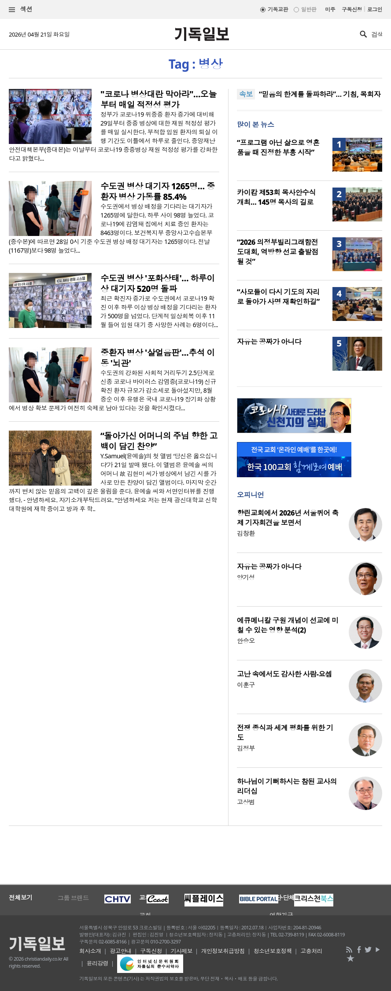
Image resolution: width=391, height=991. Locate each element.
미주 (330, 9)
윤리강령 (97, 963)
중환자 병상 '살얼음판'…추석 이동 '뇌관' (157, 358)
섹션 (21, 9)
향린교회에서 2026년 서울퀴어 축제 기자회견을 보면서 (288, 517)
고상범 (246, 802)
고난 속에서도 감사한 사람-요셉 (284, 674)
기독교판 (278, 9)
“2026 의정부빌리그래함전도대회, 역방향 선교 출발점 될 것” (277, 251)
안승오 (246, 641)
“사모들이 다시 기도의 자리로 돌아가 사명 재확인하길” (278, 296)
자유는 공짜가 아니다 (269, 341)
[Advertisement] (195, 854)
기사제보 (181, 951)
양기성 (246, 577)
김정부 (246, 748)
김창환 (246, 533)
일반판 (308, 9)
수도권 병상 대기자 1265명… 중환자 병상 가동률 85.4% (157, 192)
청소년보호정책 (273, 951)
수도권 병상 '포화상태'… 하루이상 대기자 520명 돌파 (157, 284)
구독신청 (352, 9)
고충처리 (311, 951)
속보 (246, 94)
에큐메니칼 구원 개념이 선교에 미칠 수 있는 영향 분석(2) (288, 625)
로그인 (374, 9)
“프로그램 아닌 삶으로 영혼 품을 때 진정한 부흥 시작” (278, 147)
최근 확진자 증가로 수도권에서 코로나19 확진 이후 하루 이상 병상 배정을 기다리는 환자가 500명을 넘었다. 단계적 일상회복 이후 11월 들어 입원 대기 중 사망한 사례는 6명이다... (159, 311)
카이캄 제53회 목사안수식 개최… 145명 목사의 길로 (276, 197)
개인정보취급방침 (223, 951)
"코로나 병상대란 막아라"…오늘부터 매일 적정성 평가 (158, 99)
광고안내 (121, 951)
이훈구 (246, 685)
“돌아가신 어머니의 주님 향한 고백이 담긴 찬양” (159, 441)
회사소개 (90, 951)
